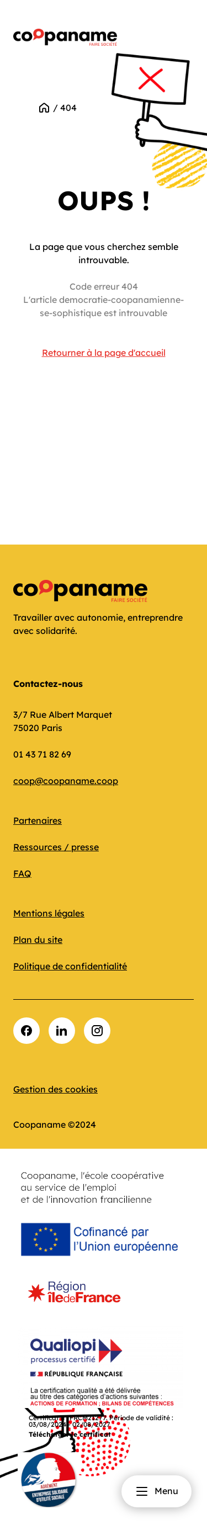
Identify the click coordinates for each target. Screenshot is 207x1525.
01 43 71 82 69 (42, 754)
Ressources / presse (56, 846)
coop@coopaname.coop (65, 780)
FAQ (22, 873)
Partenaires (37, 820)
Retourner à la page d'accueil (104, 352)
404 (68, 107)
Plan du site (37, 939)
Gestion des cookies (55, 1089)
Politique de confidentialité (70, 966)
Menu (156, 1491)
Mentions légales (48, 913)
